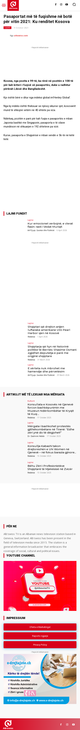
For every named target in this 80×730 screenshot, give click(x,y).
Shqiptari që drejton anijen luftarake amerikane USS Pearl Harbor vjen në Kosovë (49, 329)
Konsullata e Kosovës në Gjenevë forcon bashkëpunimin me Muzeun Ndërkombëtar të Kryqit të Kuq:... (51, 407)
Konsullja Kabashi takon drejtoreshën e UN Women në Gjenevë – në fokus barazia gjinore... (52, 448)
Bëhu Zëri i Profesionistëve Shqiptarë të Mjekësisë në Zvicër (50, 466)
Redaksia (31, 335)
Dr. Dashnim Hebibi (36, 435)
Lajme (7, 27)
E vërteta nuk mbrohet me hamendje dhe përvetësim (46, 369)
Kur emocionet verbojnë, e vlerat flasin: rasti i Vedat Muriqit (50, 224)
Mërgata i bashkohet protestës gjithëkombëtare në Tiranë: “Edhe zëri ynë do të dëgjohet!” (51, 428)
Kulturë (31, 400)
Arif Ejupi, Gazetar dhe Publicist (41, 229)
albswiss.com (21, 35)
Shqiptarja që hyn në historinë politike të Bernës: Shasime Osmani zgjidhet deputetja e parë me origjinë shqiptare (52, 350)
